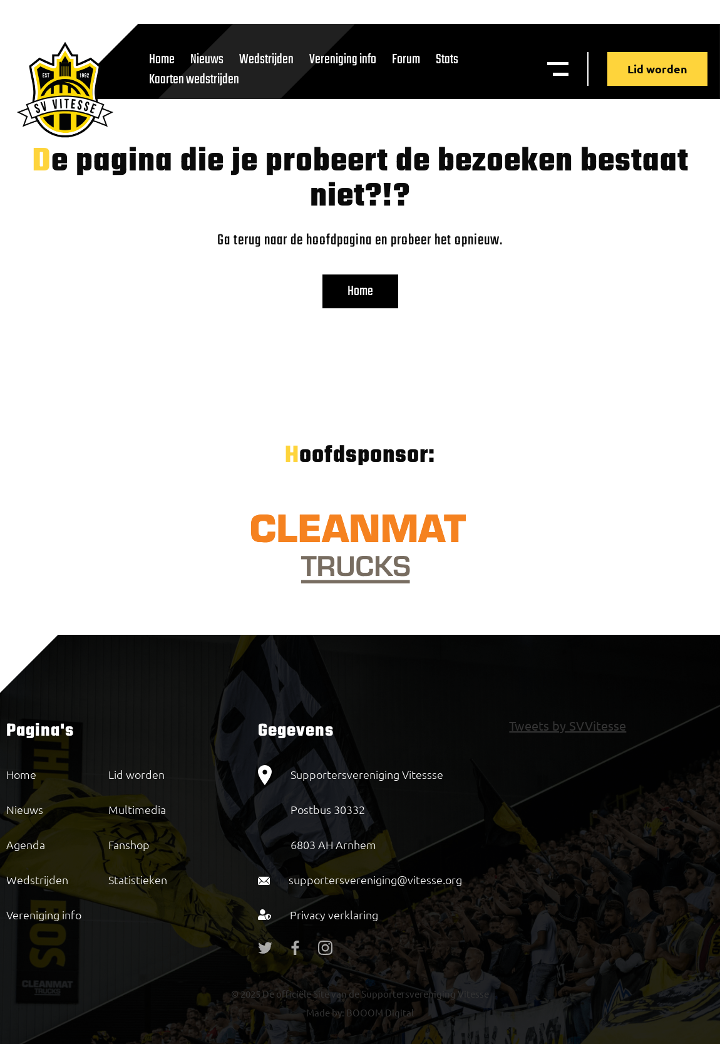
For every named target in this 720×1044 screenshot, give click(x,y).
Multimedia (137, 809)
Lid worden (657, 68)
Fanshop (129, 844)
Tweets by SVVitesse (567, 725)
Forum (406, 59)
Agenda (25, 844)
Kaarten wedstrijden (194, 79)
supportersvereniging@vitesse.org (375, 879)
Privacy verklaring (334, 914)
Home (360, 291)
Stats (447, 59)
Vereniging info (342, 59)
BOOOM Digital (379, 1012)
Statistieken (137, 879)
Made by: (325, 1012)
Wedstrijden (266, 59)
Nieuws (24, 809)
